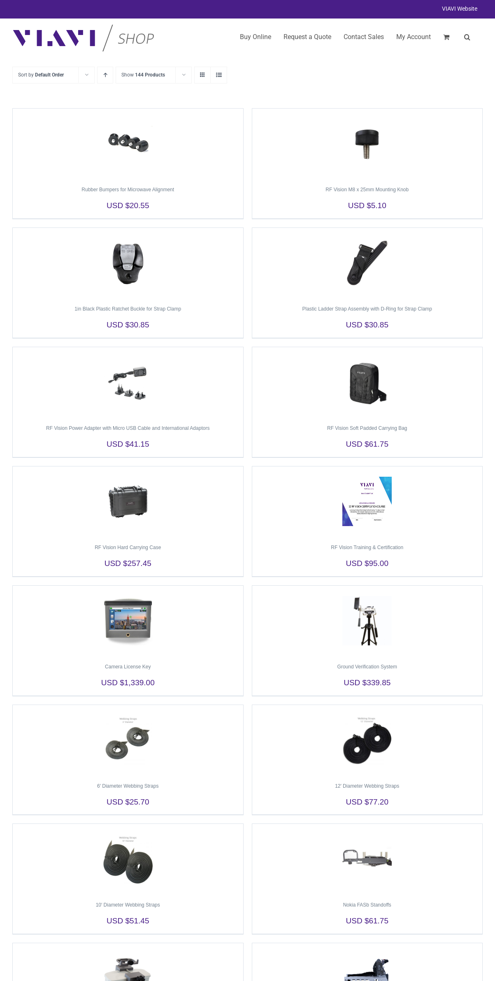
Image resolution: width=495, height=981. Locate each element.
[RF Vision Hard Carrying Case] (128, 501)
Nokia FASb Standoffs (367, 905)
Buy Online (255, 37)
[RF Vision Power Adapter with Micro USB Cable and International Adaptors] (128, 382)
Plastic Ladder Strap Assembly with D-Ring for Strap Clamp (367, 309)
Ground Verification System (367, 667)
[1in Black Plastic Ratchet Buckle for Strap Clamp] (128, 263)
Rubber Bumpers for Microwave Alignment (127, 189)
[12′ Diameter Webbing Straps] (367, 740)
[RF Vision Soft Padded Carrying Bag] (367, 382)
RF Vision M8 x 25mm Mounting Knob (367, 189)
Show (143, 75)
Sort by (41, 75)
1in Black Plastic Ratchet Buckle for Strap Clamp (127, 309)
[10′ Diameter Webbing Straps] (128, 859)
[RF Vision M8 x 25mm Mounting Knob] (367, 144)
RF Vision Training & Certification (367, 547)
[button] (467, 37)
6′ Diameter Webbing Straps (127, 786)
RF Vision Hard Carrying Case (128, 547)
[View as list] (219, 75)
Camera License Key (128, 667)
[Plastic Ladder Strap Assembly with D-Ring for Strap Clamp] (367, 263)
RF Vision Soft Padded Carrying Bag (367, 428)
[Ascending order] (105, 75)
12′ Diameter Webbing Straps (367, 786)
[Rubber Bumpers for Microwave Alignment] (128, 144)
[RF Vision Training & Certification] (367, 501)
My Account (413, 37)
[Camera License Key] (128, 621)
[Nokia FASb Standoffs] (367, 859)
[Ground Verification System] (367, 621)
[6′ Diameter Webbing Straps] (128, 740)
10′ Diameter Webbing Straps (128, 905)
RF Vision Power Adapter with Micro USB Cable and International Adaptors (127, 428)
